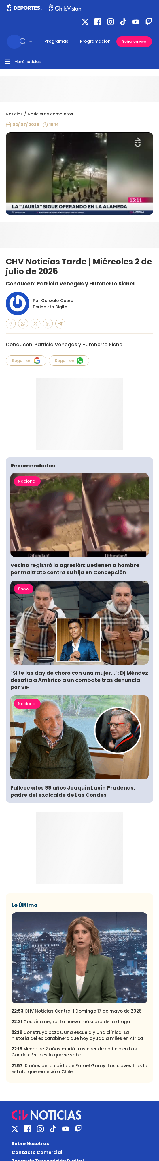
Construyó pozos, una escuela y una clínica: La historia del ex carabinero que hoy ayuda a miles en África (77, 1035)
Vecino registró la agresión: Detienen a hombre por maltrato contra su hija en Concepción (74, 569)
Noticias (14, 114)
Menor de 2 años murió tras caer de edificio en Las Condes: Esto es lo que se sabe (74, 1052)
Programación (95, 41)
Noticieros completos (50, 114)
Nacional (27, 481)
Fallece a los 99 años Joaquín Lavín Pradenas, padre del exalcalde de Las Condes (72, 791)
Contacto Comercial (37, 1152)
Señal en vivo (134, 41)
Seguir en (26, 360)
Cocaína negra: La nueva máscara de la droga (71, 1022)
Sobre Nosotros (30, 1143)
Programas (56, 41)
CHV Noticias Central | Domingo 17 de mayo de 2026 (77, 1011)
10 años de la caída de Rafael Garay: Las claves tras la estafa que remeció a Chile (79, 1069)
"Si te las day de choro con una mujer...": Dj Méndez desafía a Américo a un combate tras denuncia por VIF (79, 680)
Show (23, 589)
